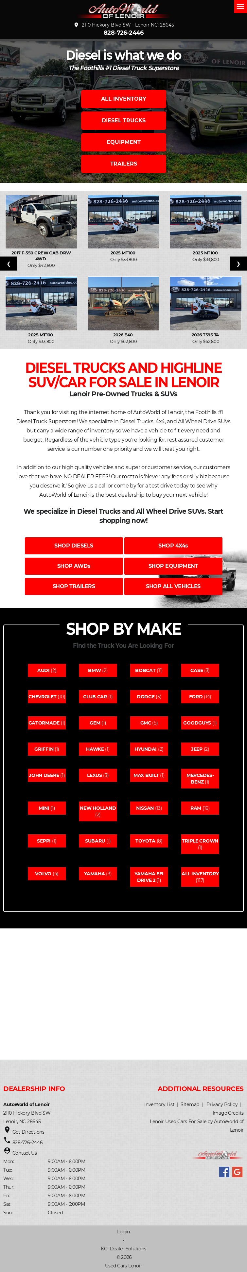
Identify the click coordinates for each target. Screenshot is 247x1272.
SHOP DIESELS (73, 546)
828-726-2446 (124, 32)
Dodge (146, 697)
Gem (95, 723)
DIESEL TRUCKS (124, 120)
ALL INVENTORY (123, 99)
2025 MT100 (123, 252)
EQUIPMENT (124, 142)
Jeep (197, 749)
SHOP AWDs (74, 566)
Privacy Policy (222, 1104)
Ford (196, 697)
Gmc (145, 723)
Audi (43, 670)
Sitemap (190, 1104)
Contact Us (24, 1153)
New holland (98, 808)
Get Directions (28, 1132)
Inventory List (159, 1104)
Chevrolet (42, 697)
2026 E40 (123, 334)
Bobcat (145, 670)
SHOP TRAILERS (74, 586)
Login (123, 1232)
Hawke (95, 749)
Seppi (44, 841)
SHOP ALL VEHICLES (173, 586)
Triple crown (200, 841)
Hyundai (145, 749)
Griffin (43, 749)
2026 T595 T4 (206, 334)
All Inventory (200, 874)
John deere (44, 775)
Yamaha (94, 874)
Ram (195, 808)
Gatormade (44, 723)
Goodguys (197, 723)
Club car (95, 697)
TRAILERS (123, 164)
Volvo (43, 874)
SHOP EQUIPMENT (173, 566)
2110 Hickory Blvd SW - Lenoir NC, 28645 (123, 25)
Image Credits (228, 1113)
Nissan (145, 808)
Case (196, 670)
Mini (44, 808)
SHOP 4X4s (173, 546)
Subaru (95, 841)
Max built (146, 775)
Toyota (145, 841)
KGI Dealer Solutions (123, 1249)
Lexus (94, 775)
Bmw (94, 670)
